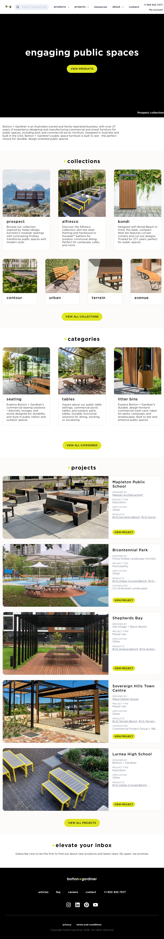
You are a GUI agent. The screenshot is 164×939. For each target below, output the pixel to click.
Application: (119, 507)
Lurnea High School (132, 754)
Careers (73, 892)
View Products (82, 68)
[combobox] (32, 7)
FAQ (58, 892)
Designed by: (119, 492)
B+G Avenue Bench (125, 649)
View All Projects (82, 822)
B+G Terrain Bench (124, 721)
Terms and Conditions (89, 924)
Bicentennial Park (130, 550)
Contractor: (120, 586)
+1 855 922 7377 (115, 892)
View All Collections (82, 316)
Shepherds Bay (127, 618)
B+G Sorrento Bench (126, 517)
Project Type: (120, 500)
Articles (43, 892)
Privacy (67, 924)
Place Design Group (125, 699)
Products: (118, 514)
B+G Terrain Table (150, 721)
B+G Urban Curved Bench (129, 581)
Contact (91, 892)
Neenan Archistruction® (127, 494)
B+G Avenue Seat (151, 649)
